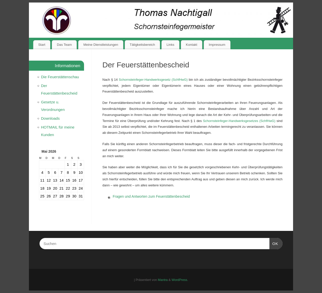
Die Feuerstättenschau (60, 77)
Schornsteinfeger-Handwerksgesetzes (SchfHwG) (239, 121)
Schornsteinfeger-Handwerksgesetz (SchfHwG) (153, 79)
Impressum (217, 45)
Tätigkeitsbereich (142, 45)
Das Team (64, 45)
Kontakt (191, 45)
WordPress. (180, 280)
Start (41, 45)
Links (170, 45)
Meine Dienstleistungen (100, 45)
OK (273, 243)
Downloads (50, 118)
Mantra (163, 280)
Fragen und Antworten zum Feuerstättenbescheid (151, 196)
